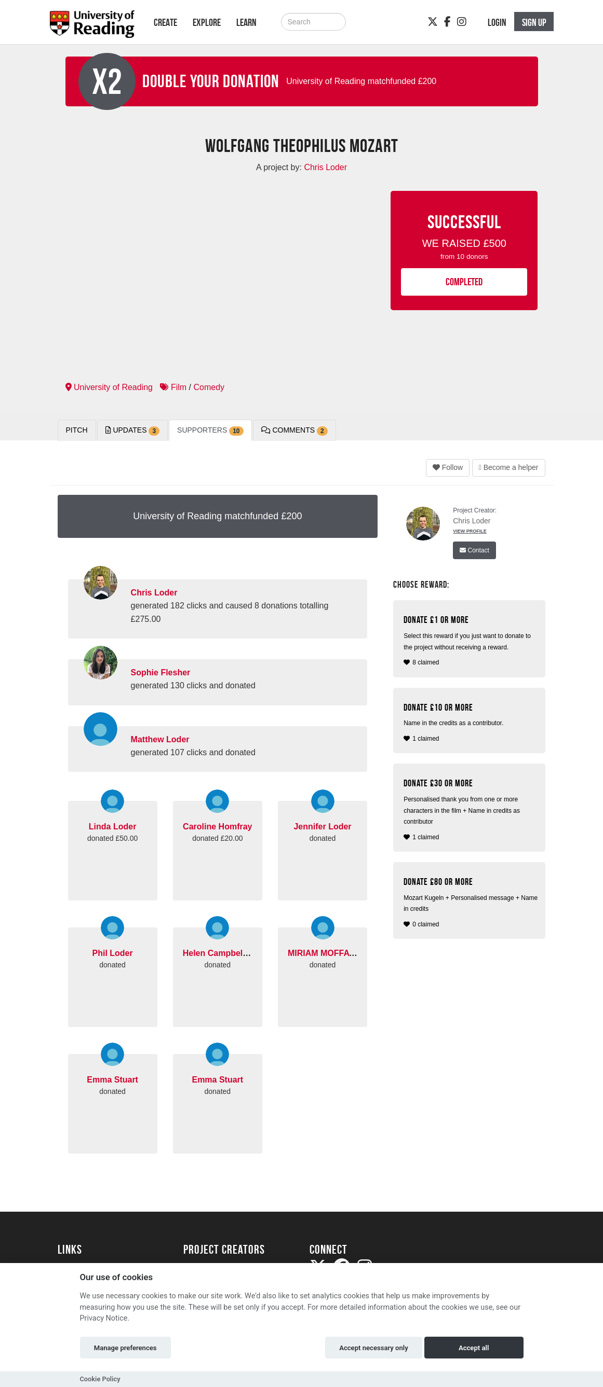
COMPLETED (464, 281)
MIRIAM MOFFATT (323, 953)
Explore (207, 22)
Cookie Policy (100, 1379)
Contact (474, 550)
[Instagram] (462, 22)
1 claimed (471, 722)
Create (165, 22)
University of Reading (109, 387)
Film (173, 387)
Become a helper (509, 467)
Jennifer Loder (322, 826)
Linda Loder (113, 826)
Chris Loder (154, 592)
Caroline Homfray (217, 826)
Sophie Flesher (161, 672)
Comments (294, 430)
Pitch (77, 430)
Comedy (208, 387)
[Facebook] (447, 22)
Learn (246, 22)
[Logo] (92, 27)
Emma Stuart (112, 1079)
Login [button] (497, 22)
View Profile (470, 531)
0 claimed (471, 902)
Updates (132, 430)
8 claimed (471, 640)
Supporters (210, 430)
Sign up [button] (534, 22)
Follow (448, 467)
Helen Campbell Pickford (232, 953)
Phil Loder (112, 953)
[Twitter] (432, 22)
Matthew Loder (160, 739)
